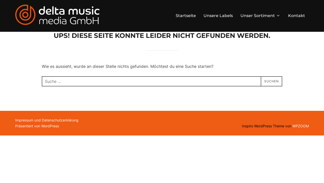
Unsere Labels (218, 15)
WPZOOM (300, 139)
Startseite (186, 15)
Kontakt (296, 15)
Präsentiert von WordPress (37, 139)
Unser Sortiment (260, 15)
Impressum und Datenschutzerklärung (46, 133)
